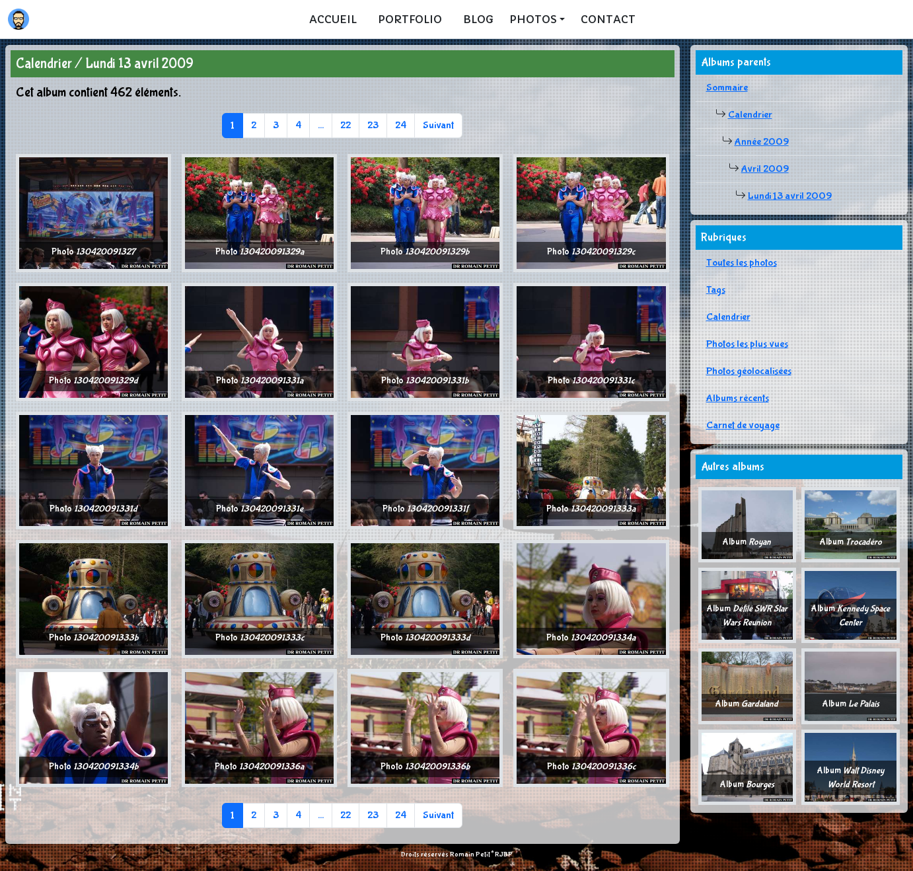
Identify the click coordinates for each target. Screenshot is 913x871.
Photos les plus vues (747, 344)
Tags (715, 290)
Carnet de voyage (743, 425)
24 (400, 125)
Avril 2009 (765, 169)
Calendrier (750, 114)
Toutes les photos (741, 262)
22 (345, 125)
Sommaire (727, 87)
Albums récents (737, 398)
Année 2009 (762, 141)
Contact (608, 19)
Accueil (333, 19)
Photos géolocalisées (748, 371)
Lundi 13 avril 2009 (790, 196)
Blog (478, 19)
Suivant (438, 125)
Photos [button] (533, 19)
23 (373, 125)
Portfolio (410, 19)
